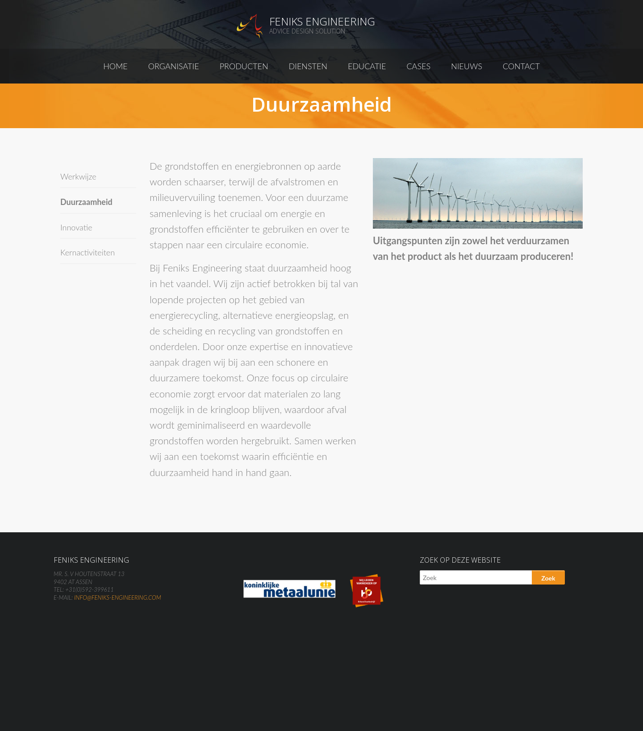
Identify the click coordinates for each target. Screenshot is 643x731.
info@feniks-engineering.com (117, 597)
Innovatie (76, 227)
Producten (244, 66)
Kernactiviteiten (87, 252)
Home (115, 66)
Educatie (367, 66)
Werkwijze (78, 176)
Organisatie (173, 66)
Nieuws (466, 66)
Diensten (308, 66)
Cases (418, 66)
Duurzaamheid (86, 202)
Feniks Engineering (322, 21)
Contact (521, 66)
